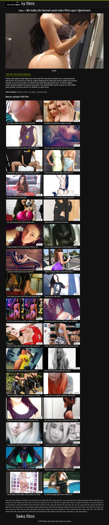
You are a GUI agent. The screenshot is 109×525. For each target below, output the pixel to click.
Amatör (20, 93)
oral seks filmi (98, 510)
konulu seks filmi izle (89, 508)
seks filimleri (51, 512)
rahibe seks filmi (11, 512)
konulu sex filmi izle (16, 510)
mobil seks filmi (76, 510)
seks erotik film (41, 512)
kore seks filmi (28, 510)
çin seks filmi (35, 503)
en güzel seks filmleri (68, 503)
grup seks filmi (85, 506)
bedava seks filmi (82, 501)
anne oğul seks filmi (45, 501)
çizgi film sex (45, 503)
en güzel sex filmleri (82, 503)
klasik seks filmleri (62, 508)
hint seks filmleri (28, 508)
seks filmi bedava (81, 512)
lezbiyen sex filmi (64, 510)
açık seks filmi (10, 501)
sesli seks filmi (43, 93)
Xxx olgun (33, 93)
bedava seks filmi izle (96, 501)
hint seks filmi (17, 508)
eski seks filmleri (56, 506)
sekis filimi (32, 512)
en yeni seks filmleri (21, 506)
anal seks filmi (33, 501)
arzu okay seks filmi (69, 501)
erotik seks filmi (34, 506)
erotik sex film (45, 506)
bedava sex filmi (11, 503)
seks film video (61, 512)
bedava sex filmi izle (23, 503)
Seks (21, 10)
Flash (26, 93)
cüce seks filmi (55, 503)
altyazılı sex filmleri (22, 501)
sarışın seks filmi (22, 512)
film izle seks (66, 506)
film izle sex (76, 506)
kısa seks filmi (51, 508)
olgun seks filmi (87, 510)
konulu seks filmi (75, 508)
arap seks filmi (57, 501)
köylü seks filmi (39, 510)
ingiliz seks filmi (40, 508)
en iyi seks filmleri (95, 503)
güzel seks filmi (96, 506)
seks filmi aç (71, 512)
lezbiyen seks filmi (51, 510)
